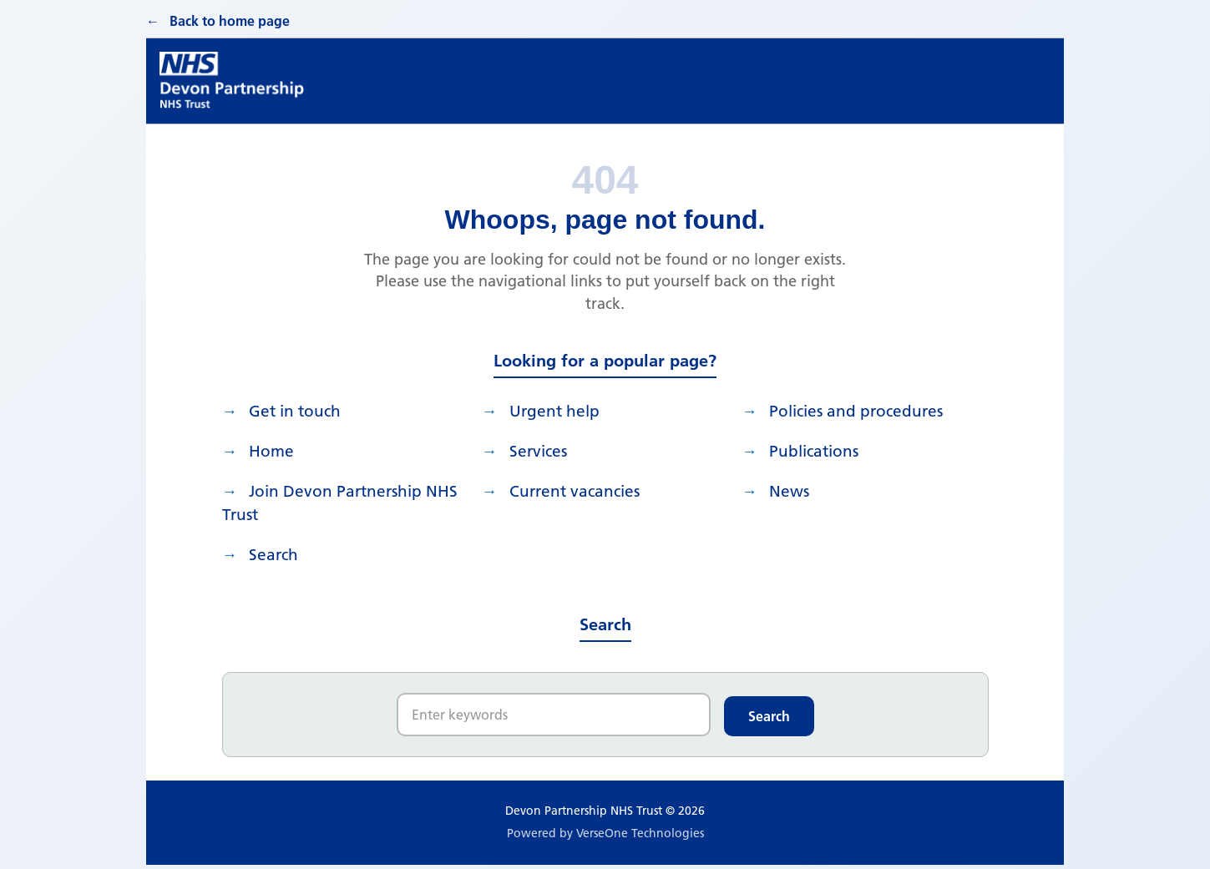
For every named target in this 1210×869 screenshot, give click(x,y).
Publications (819, 450)
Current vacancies (580, 492)
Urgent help (558, 408)
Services (542, 450)
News (792, 492)
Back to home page (230, 16)
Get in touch (300, 408)
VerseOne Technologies (640, 838)
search (277, 558)
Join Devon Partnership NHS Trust (327, 504)
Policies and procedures (863, 408)
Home (275, 450)
